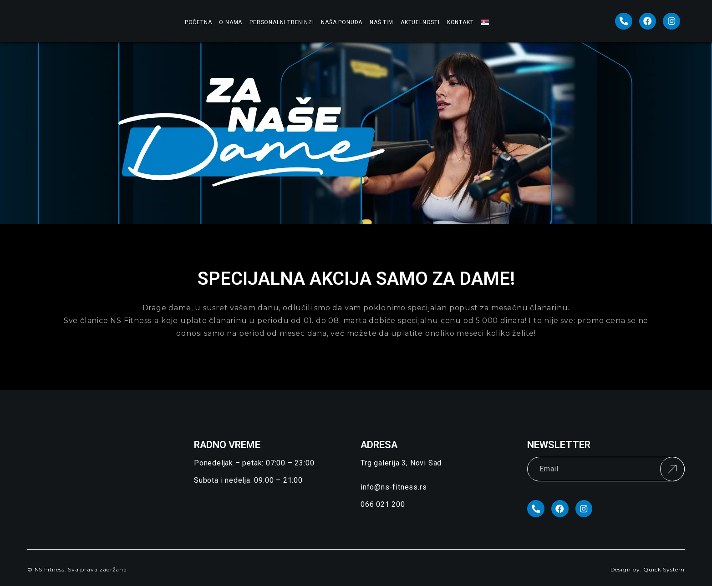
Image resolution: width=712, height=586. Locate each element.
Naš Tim (381, 22)
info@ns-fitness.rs (394, 487)
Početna (198, 22)
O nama (230, 22)
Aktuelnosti (420, 22)
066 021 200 (383, 504)
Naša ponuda (341, 22)
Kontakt (460, 22)
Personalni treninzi (281, 22)
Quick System (664, 570)
